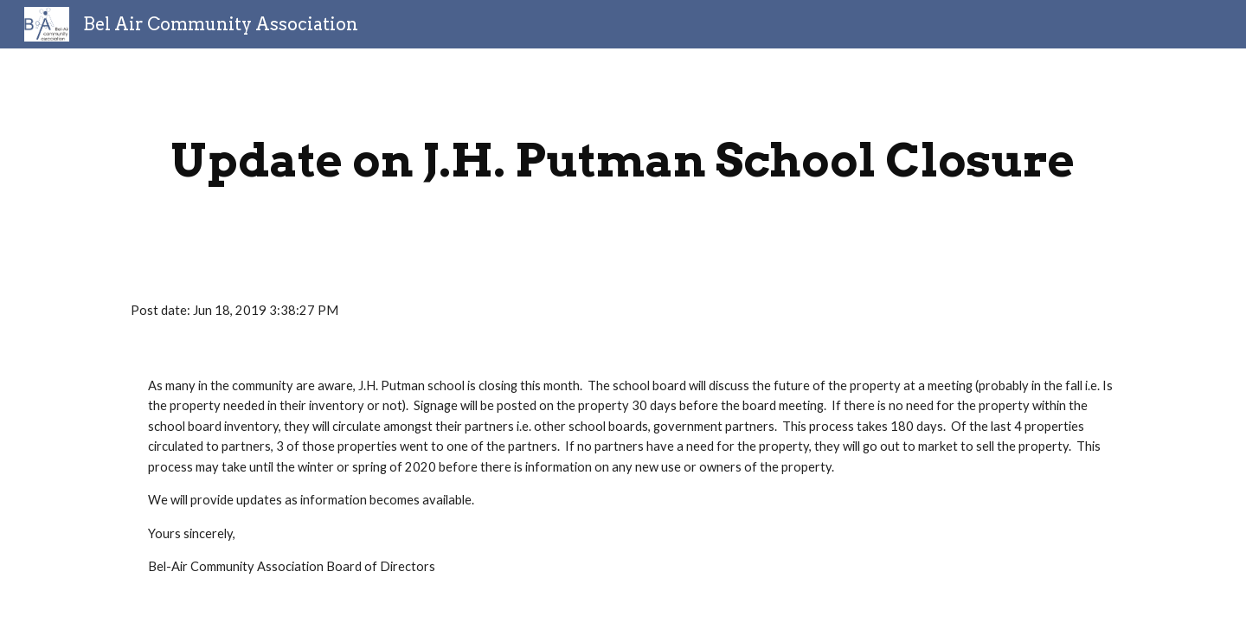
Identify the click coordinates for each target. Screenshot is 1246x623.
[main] (623, 160)
